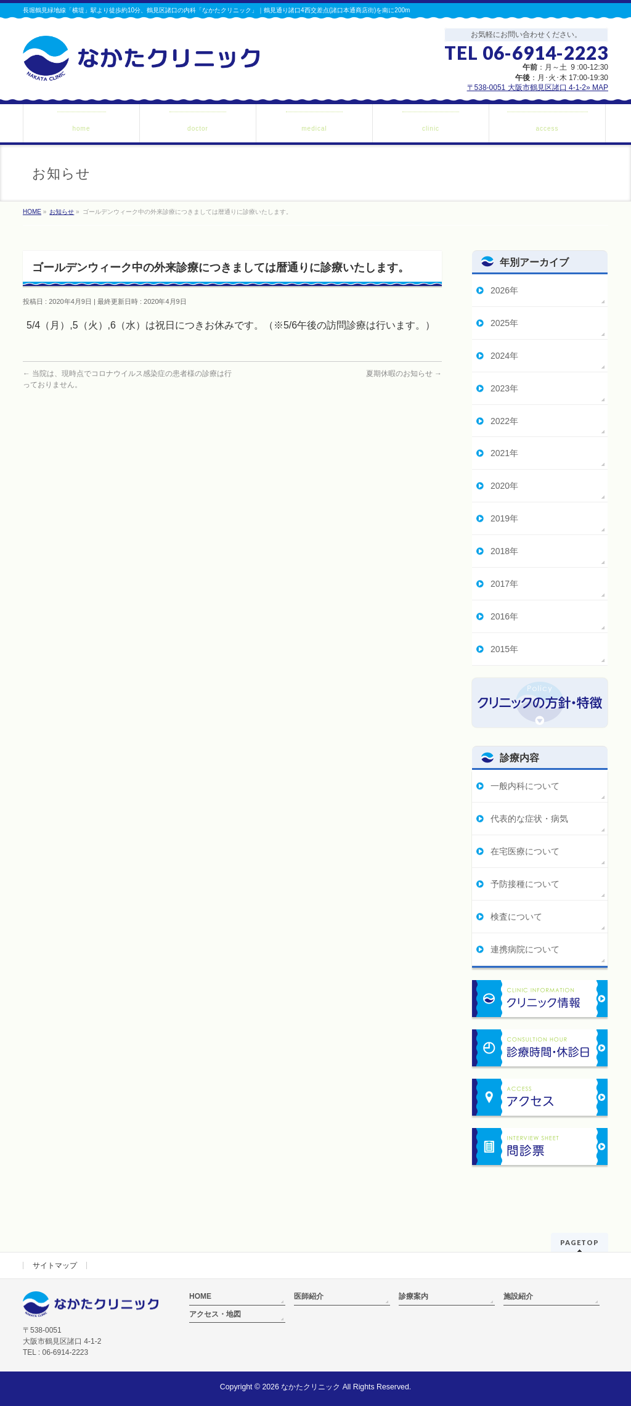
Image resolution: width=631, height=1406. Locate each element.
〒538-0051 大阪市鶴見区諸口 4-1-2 (537, 87)
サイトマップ (55, 1265)
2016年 (504, 616)
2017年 (504, 584)
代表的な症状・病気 (529, 819)
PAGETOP (579, 1242)
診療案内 (413, 1296)
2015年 (504, 649)
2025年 (504, 323)
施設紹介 (518, 1296)
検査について (516, 917)
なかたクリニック (310, 1387)
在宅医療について (525, 851)
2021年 (504, 453)
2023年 (504, 388)
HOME (200, 1296)
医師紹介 (309, 1296)
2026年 (504, 290)
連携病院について (525, 949)
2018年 (504, 551)
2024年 (504, 356)
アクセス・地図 (215, 1314)
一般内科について (525, 786)
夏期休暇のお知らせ (404, 373)
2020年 (504, 486)
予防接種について (525, 884)
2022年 (504, 421)
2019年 (504, 518)
